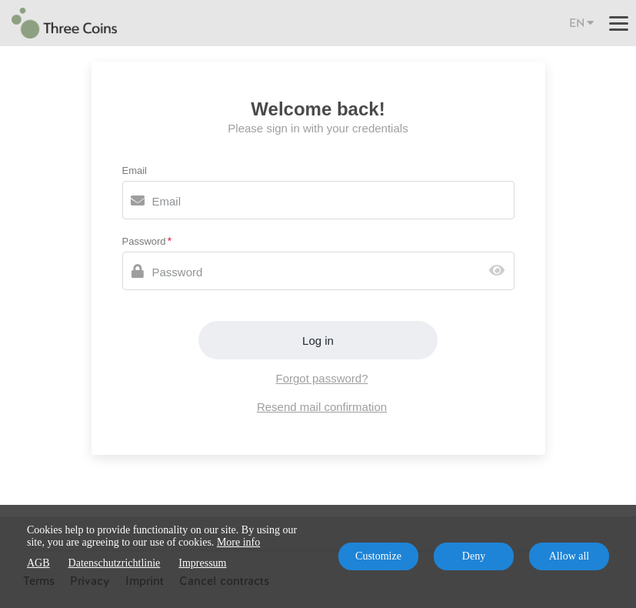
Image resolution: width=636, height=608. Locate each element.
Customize (378, 556)
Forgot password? (321, 378)
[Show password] (500, 271)
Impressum (202, 563)
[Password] (318, 271)
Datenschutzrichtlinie (114, 563)
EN (581, 23)
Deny (473, 556)
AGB (38, 563)
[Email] (318, 200)
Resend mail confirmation (322, 406)
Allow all (569, 556)
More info (238, 542)
